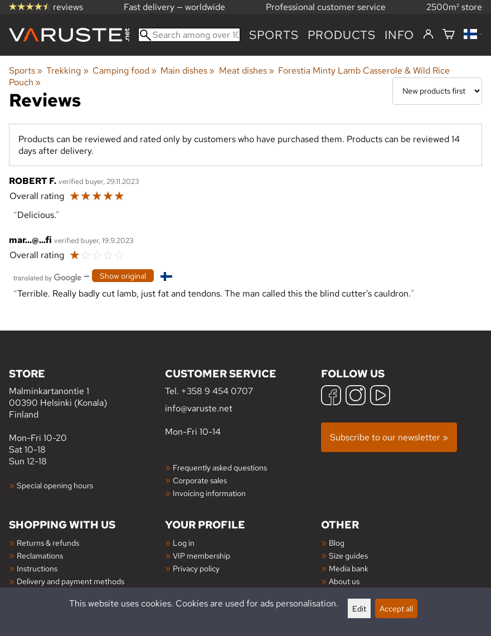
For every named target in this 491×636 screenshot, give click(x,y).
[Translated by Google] (47, 277)
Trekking (67, 70)
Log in (184, 542)
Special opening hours (55, 485)
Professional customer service (326, 7)
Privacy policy (196, 568)
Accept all (396, 608)
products (342, 34)
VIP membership (201, 555)
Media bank (348, 568)
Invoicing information (209, 493)
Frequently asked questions (220, 467)
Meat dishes (246, 70)
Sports (274, 34)
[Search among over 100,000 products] (189, 35)
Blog (336, 542)
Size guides (348, 555)
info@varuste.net (198, 408)
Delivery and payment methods (70, 581)
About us (344, 581)
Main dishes (188, 70)
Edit (359, 608)
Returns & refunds (48, 542)
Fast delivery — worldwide (174, 7)
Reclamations (40, 555)
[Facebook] (331, 396)
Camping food (125, 70)
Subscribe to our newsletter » (389, 437)
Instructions (37, 568)
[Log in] (428, 34)
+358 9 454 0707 (217, 391)
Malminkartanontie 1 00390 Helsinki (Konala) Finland (87, 393)
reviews (46, 7)
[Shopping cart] (449, 35)
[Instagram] (356, 396)
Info (399, 34)
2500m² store (454, 7)
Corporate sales (200, 480)
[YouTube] (380, 396)
